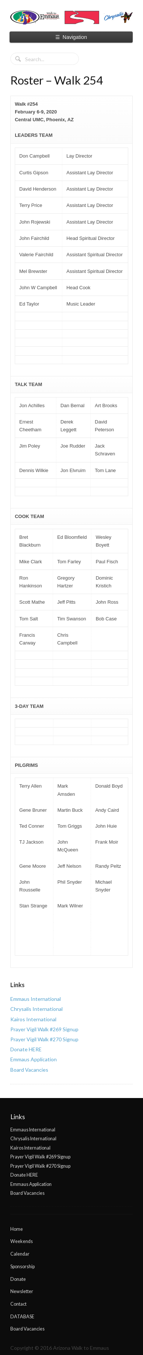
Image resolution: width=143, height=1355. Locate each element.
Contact (18, 1304)
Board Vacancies (29, 1069)
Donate (18, 1279)
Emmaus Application (33, 1059)
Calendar (19, 1254)
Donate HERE (26, 1049)
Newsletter (21, 1291)
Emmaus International (35, 999)
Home (16, 1229)
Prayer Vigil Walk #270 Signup (44, 1039)
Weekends (21, 1241)
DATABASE (22, 1316)
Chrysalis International (36, 1009)
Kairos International (33, 1019)
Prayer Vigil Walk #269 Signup (44, 1029)
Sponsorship (22, 1266)
